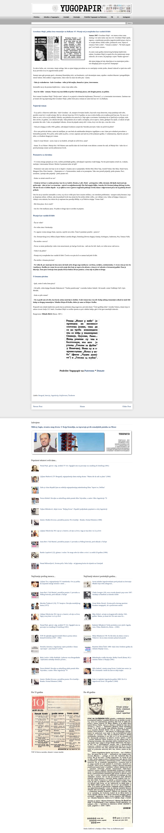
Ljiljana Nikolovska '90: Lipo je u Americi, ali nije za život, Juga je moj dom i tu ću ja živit (70, 531)
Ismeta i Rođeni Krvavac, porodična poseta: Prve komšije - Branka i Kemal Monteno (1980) (71, 520)
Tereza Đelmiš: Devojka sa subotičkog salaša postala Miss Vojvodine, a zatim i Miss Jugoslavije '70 (73, 498)
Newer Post (37, 406)
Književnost (63, 395)
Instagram (126, 17)
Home (82, 406)
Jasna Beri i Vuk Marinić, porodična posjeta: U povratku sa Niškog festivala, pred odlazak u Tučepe (73, 542)
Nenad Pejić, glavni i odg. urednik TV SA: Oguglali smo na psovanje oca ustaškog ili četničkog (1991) (74, 466)
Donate (100, 370)
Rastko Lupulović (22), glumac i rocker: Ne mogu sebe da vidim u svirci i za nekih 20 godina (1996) (74, 552)
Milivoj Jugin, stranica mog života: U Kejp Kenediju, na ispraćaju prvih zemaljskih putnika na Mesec (73, 427)
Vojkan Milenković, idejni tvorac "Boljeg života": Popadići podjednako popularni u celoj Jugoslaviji (73, 509)
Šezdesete (71, 395)
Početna (36, 17)
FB (112, 17)
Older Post (126, 406)
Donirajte (77, 17)
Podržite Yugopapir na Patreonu (95, 17)
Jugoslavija (55, 395)
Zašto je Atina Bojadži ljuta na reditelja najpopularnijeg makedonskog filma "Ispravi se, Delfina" (72, 487)
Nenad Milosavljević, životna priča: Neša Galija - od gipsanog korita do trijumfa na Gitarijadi (71, 563)
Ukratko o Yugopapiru (51, 17)
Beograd (41, 395)
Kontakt (66, 17)
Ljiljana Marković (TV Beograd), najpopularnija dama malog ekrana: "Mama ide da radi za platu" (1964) (75, 476)
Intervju (47, 395)
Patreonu (89, 370)
